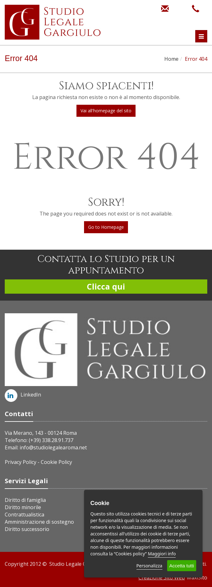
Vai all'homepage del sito (106, 111)
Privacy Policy (20, 462)
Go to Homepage (106, 227)
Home (171, 58)
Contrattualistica (24, 514)
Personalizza (149, 566)
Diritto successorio (27, 529)
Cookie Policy (56, 462)
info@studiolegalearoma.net (53, 447)
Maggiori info (162, 554)
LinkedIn (23, 394)
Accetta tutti (181, 565)
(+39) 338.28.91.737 (51, 440)
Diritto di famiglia (25, 499)
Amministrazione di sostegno (39, 521)
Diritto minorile (23, 507)
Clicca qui (106, 286)
